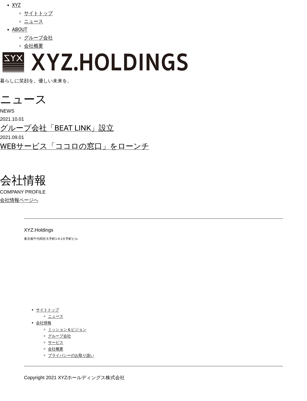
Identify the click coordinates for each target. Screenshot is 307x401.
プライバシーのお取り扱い (71, 355)
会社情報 (43, 323)
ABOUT (19, 29)
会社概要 (33, 46)
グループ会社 (38, 37)
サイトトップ (38, 13)
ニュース (33, 21)
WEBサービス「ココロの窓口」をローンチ (74, 146)
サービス (55, 342)
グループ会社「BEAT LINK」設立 (57, 127)
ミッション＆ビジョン (67, 329)
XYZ (16, 5)
